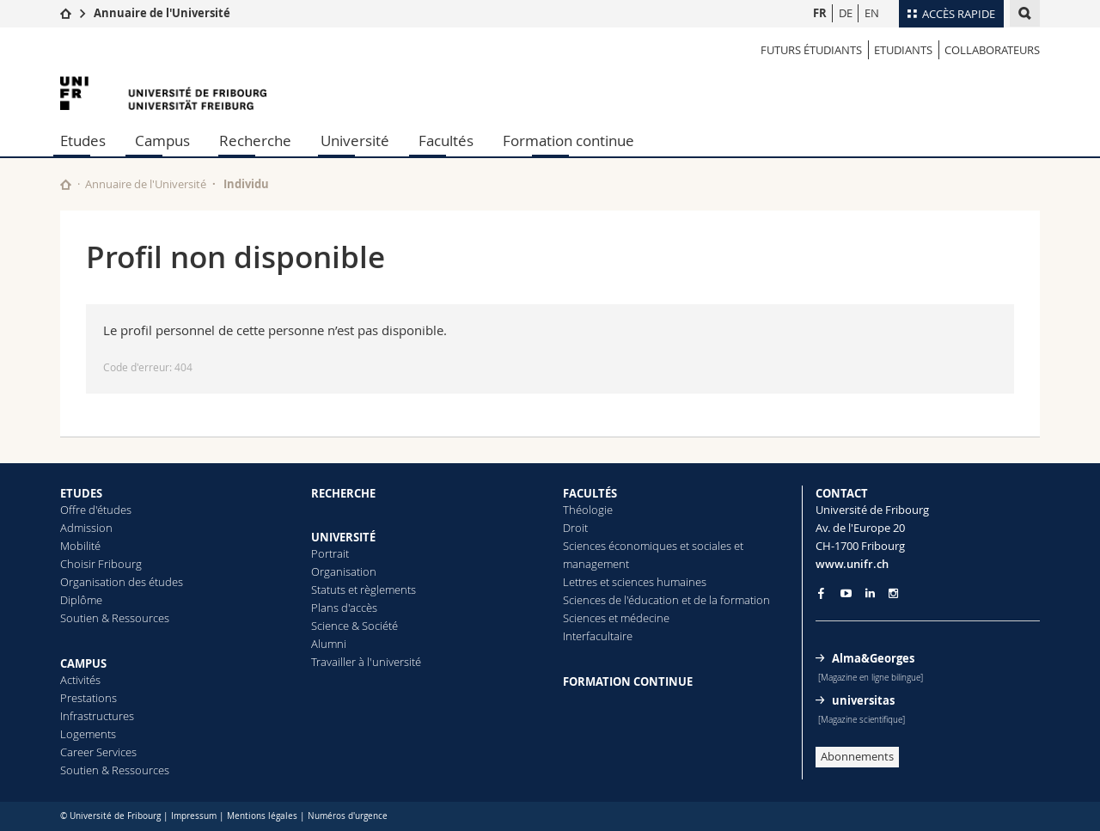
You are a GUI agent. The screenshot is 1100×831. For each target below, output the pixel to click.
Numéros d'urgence (348, 816)
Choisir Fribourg (101, 563)
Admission (86, 527)
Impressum (194, 816)
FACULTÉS (590, 493)
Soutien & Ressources (114, 618)
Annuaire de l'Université (162, 13)
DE (845, 13)
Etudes (83, 140)
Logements (88, 734)
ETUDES (81, 493)
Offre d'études (95, 509)
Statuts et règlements (363, 589)
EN (872, 13)
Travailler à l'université (366, 661)
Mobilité (80, 545)
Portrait (330, 553)
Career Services (98, 752)
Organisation (343, 571)
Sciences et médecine (616, 618)
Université (355, 140)
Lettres (580, 582)
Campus (162, 140)
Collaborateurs (992, 50)
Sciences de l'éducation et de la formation (666, 600)
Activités (80, 679)
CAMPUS (83, 663)
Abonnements (857, 756)
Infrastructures (97, 716)
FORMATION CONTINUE (628, 681)
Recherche (255, 140)
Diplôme (81, 600)
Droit (575, 527)
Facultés (446, 140)
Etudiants (903, 50)
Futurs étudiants (811, 50)
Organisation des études (121, 582)
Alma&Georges (873, 658)
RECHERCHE (343, 493)
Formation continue (568, 140)
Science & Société (354, 625)
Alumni (328, 643)
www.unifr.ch (852, 563)
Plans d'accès (344, 607)
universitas (863, 700)
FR (820, 13)
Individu (246, 184)
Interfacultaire (597, 636)
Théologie (588, 509)
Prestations (88, 698)
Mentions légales (262, 816)
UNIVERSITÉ (343, 537)
